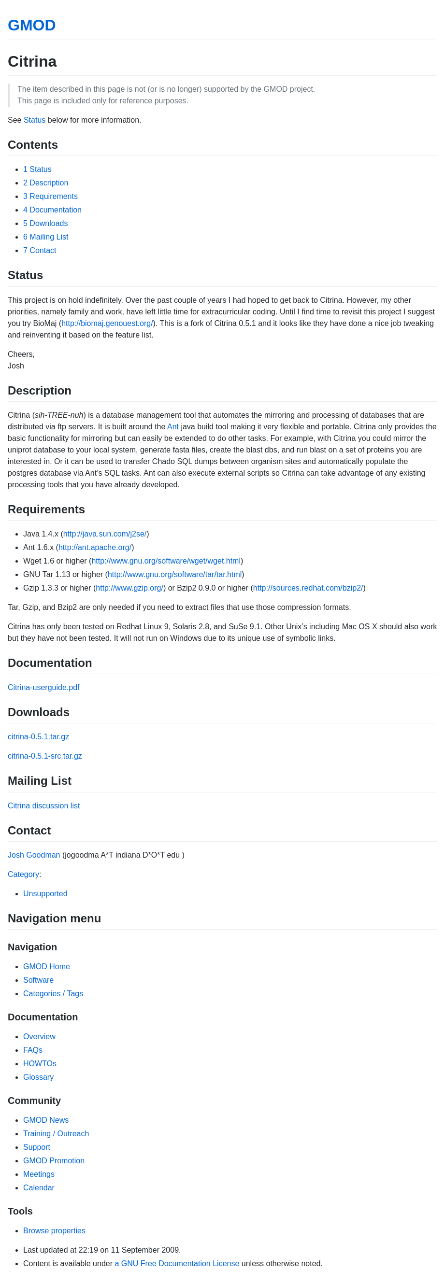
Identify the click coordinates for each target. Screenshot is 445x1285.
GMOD (32, 25)
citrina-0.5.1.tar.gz (38, 737)
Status (34, 120)
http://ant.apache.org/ (94, 547)
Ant (173, 427)
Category (23, 874)
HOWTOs (40, 1063)
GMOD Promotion (54, 1161)
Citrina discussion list (44, 806)
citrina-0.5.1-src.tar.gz (45, 756)
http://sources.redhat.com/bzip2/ (308, 588)
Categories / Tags (53, 993)
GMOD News (46, 1120)
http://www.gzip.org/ (129, 588)
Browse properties (54, 1231)
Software (38, 980)
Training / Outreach (56, 1134)
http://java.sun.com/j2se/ (105, 534)
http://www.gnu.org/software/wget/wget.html (166, 561)
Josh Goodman (34, 855)
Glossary (38, 1077)
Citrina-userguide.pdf (44, 687)
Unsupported (45, 894)
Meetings (39, 1174)
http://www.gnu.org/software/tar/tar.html (175, 574)
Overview (39, 1036)
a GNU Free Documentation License (177, 1263)
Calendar (39, 1188)
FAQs (33, 1050)
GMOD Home (46, 966)
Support (36, 1147)
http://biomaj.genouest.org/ (107, 323)
